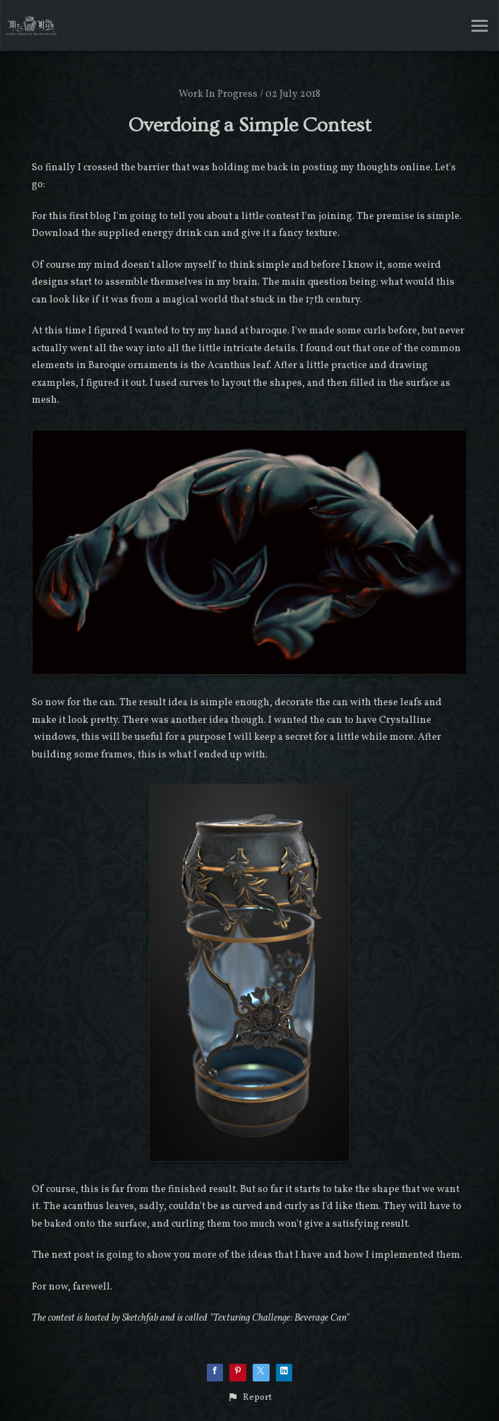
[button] (249, 1397)
